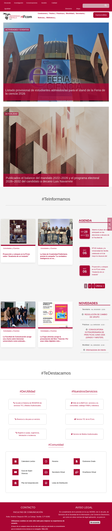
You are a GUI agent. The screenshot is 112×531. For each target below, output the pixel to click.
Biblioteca (50, 18)
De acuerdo (94, 523)
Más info (45, 529)
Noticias (41, 18)
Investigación (18, 3)
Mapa (78, 8)
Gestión (44, 3)
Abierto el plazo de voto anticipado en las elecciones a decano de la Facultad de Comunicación (100, 235)
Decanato (7, 3)
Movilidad (70, 13)
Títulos (52, 13)
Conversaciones (31, 3)
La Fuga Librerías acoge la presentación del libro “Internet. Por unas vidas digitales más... (54, 339)
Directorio (68, 8)
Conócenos (42, 13)
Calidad (54, 3)
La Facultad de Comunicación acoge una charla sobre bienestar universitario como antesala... (17, 339)
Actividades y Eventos (11, 248)
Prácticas (60, 13)
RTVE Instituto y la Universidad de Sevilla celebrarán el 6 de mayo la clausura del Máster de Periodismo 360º (100, 254)
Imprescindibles (101, 15)
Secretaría (80, 13)
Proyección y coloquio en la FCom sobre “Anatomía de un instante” (100, 271)
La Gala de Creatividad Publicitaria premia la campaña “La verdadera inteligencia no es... (53, 256)
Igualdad (7, 8)
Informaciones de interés (96, 350)
